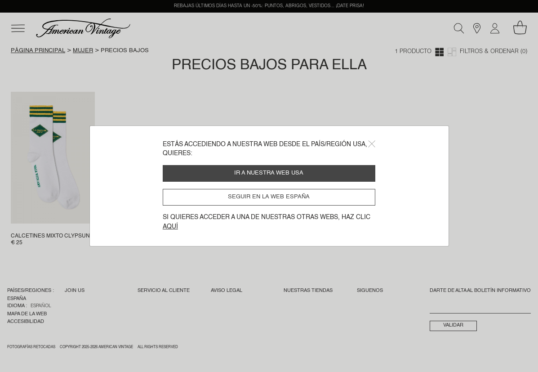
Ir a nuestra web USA (268, 173)
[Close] (371, 144)
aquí (170, 227)
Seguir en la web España (269, 197)
